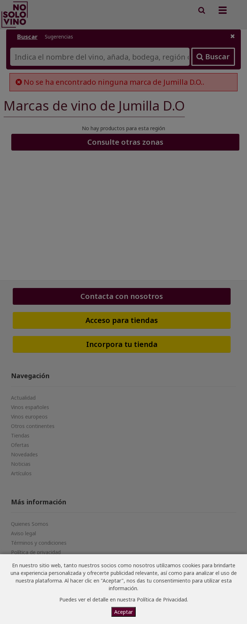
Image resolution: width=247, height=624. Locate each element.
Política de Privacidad (162, 599)
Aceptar (123, 611)
